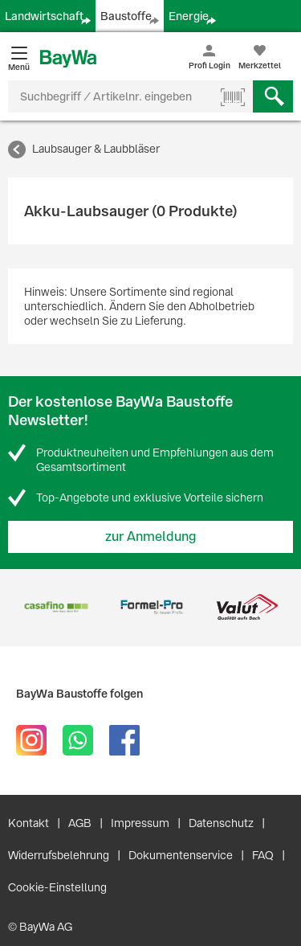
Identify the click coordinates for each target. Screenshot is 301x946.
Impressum (140, 823)
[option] (56, 607)
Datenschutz (221, 823)
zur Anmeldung (151, 536)
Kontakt (28, 823)
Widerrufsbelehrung (58, 855)
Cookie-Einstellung (57, 887)
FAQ (263, 855)
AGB (80, 823)
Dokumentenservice (180, 855)
